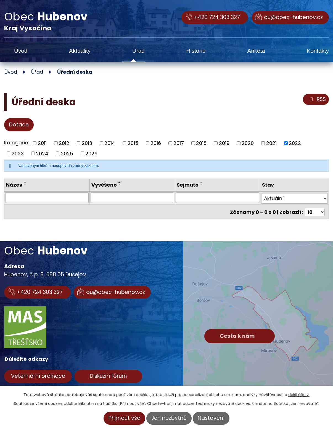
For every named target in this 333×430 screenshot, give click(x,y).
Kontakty (317, 50)
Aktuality (80, 50)
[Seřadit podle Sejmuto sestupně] (202, 184)
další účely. (299, 394)
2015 (133, 143)
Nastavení (211, 418)
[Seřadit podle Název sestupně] (25, 184)
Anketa (256, 50)
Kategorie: (16, 142)
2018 (201, 143)
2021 (271, 143)
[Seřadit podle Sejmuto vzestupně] (202, 182)
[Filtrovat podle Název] (47, 197)
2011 (42, 143)
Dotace (19, 124)
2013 (87, 143)
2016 (155, 143)
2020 (248, 143)
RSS (317, 99)
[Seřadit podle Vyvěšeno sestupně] (120, 184)
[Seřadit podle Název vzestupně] (25, 182)
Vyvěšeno (104, 184)
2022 (295, 143)
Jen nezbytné (169, 418)
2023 (18, 153)
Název (14, 184)
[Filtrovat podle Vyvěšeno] (132, 197)
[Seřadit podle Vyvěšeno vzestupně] (120, 182)
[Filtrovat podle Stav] (294, 197)
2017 (178, 143)
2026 (91, 153)
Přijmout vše (124, 418)
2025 (67, 153)
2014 (109, 143)
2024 (42, 153)
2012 (64, 143)
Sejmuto (188, 184)
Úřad (138, 50)
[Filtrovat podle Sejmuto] (217, 197)
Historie (195, 50)
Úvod (20, 50)
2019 (224, 143)
